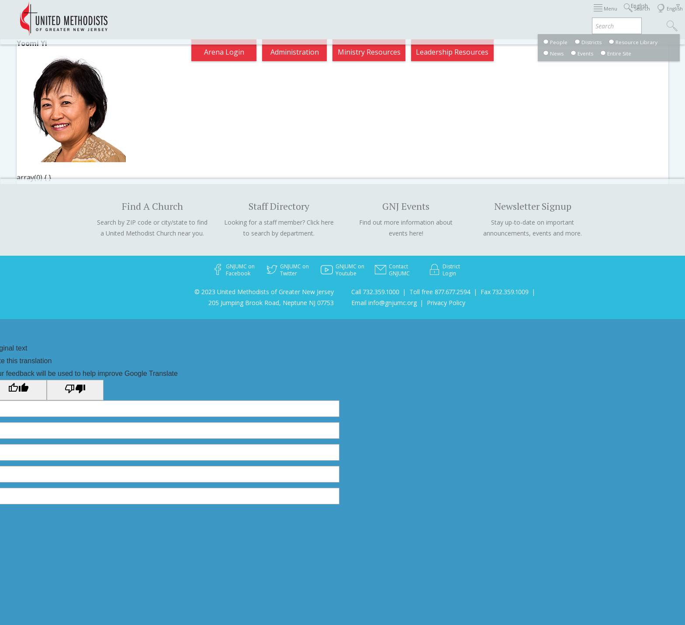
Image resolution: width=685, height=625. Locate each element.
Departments (505, 15)
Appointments (151, 15)
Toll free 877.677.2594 (440, 292)
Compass (606, 15)
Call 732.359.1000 (375, 292)
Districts (457, 15)
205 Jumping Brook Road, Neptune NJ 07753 (271, 303)
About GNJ (414, 15)
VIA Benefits (559, 15)
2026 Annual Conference (227, 15)
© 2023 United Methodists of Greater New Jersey (264, 292)
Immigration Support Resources (332, 15)
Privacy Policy (446, 303)
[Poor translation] (75, 390)
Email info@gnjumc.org (384, 303)
